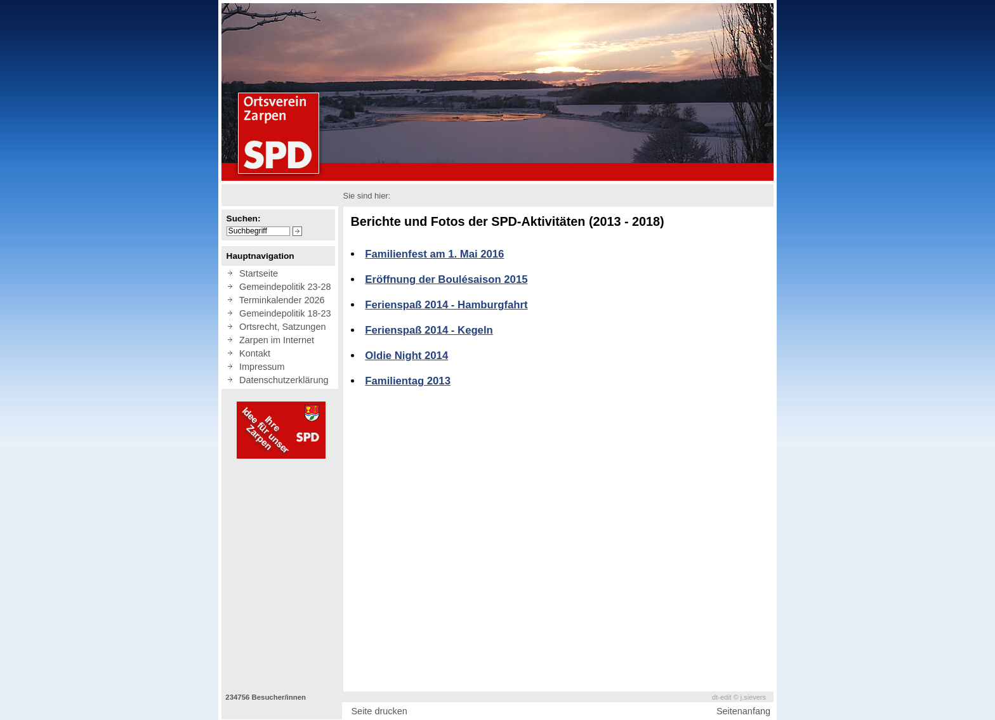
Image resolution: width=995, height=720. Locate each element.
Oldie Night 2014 (406, 356)
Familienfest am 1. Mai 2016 (434, 254)
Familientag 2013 (408, 381)
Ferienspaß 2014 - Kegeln (428, 330)
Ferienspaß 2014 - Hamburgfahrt (446, 305)
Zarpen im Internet (274, 340)
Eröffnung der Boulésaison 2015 (446, 279)
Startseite (256, 273)
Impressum (259, 367)
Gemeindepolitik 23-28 (282, 287)
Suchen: (244, 218)
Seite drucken (379, 711)
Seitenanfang (743, 711)
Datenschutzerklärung (281, 380)
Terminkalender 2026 (279, 300)
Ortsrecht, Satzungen (280, 327)
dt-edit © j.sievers (739, 697)
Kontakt (252, 353)
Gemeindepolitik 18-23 (282, 313)
